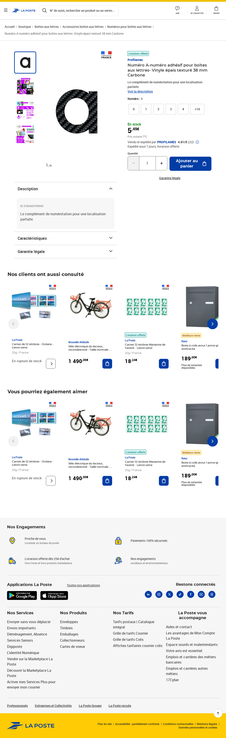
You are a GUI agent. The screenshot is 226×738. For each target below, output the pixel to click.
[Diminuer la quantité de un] (133, 163)
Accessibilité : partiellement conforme (137, 724)
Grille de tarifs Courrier (130, 633)
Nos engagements (143, 559)
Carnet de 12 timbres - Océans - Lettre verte (32, 346)
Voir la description (140, 91)
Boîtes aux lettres (47, 27)
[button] (177, 10)
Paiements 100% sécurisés (149, 540)
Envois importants (21, 628)
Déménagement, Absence (27, 634)
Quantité (133, 153)
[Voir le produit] (50, 363)
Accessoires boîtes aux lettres (83, 27)
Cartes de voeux (72, 646)
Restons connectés (195, 585)
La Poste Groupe (90, 706)
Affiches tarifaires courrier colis (137, 645)
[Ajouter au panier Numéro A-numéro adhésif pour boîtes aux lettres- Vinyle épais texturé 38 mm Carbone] (190, 163)
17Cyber (172, 679)
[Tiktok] (180, 594)
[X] (169, 594)
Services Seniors (20, 640)
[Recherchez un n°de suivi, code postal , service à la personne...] (79, 10)
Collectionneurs (72, 640)
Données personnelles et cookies (198, 727)
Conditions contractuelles (178, 724)
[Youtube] (201, 594)
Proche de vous (35, 538)
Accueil (10, 27)
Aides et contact (179, 626)
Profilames (135, 60)
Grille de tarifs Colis (128, 639)
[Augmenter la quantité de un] (161, 163)
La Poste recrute (120, 706)
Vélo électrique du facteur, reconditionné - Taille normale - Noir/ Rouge (89, 349)
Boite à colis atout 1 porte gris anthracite (200, 347)
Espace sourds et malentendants (192, 644)
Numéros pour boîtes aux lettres (129, 27)
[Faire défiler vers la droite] (212, 324)
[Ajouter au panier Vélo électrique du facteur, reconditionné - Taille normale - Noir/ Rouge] (107, 363)
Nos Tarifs (123, 613)
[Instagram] (158, 594)
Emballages (69, 634)
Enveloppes (69, 621)
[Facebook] (190, 594)
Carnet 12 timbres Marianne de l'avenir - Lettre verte (145, 346)
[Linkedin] (148, 594)
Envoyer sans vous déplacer (29, 621)
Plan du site (105, 724)
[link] (133, 109)
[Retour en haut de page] (218, 713)
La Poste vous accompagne (192, 615)
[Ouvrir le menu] (6, 10)
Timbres (66, 628)
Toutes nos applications (83, 585)
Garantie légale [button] (169, 178)
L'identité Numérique (23, 652)
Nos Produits (73, 613)
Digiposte (14, 646)
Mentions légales (207, 724)
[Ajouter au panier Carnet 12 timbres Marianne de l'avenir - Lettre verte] (163, 363)
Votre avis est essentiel (184, 650)
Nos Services (20, 613)
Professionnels (17, 706)
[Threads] (211, 594)
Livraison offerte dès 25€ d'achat (47, 559)
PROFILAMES (166, 142)
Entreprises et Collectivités (53, 706)
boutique (25, 27)
